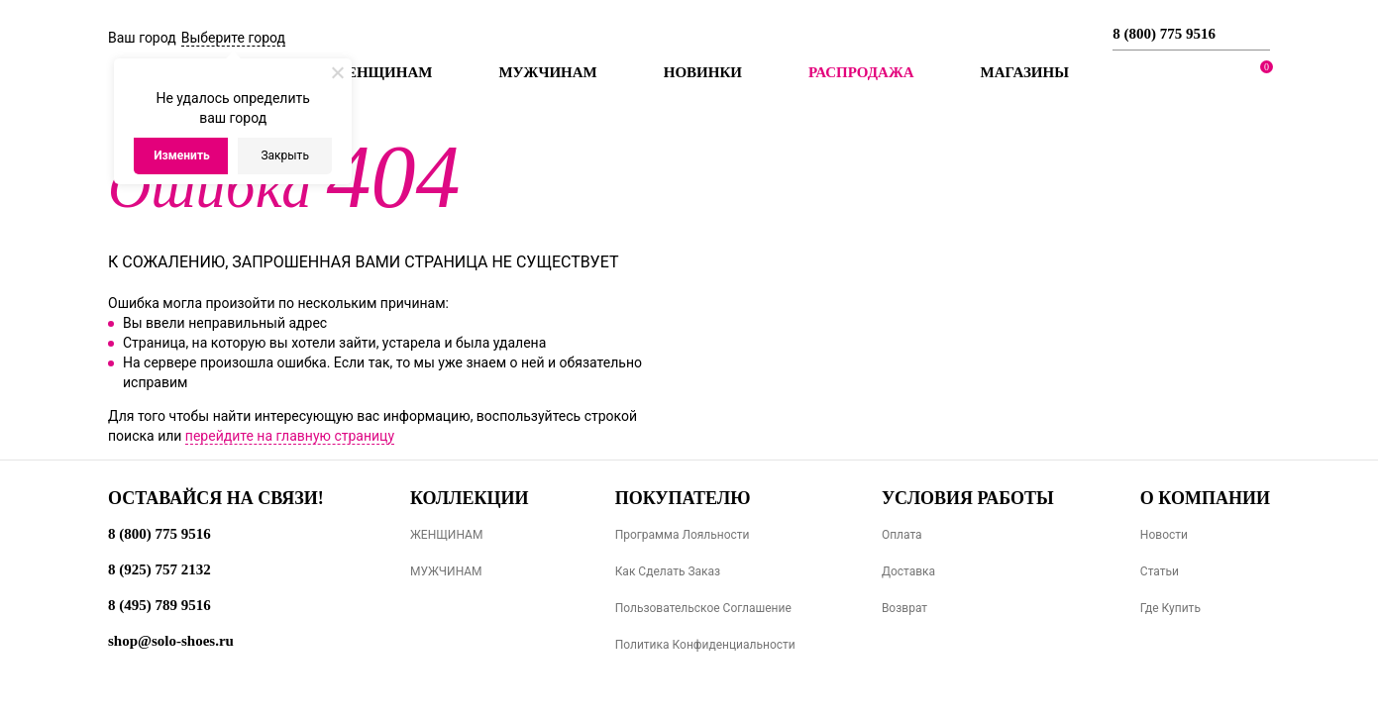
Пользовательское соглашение (703, 608)
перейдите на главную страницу (289, 436)
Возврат (904, 608)
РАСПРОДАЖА (861, 72)
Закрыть (284, 155)
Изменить (182, 155)
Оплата (902, 535)
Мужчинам (547, 72)
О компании (1205, 498)
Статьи (1159, 571)
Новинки (703, 72)
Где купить (1170, 608)
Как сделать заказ (668, 571)
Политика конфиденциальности (705, 645)
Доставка (908, 571)
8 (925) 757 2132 (159, 569)
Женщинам (382, 72)
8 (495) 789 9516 (159, 605)
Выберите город (233, 38)
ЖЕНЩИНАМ (446, 535)
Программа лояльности (682, 535)
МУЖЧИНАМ (446, 571)
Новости (1164, 535)
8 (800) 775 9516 (1164, 34)
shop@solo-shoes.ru (171, 641)
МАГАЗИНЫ (1025, 72)
